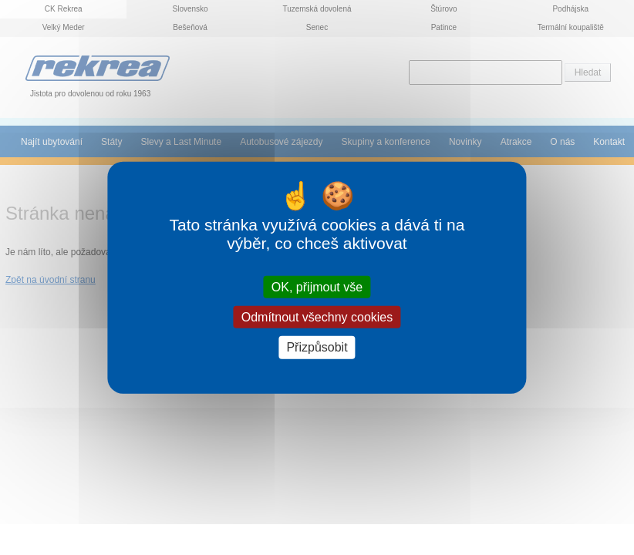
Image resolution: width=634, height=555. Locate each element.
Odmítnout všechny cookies (317, 317)
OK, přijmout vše (317, 287)
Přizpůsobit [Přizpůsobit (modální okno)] (316, 347)
